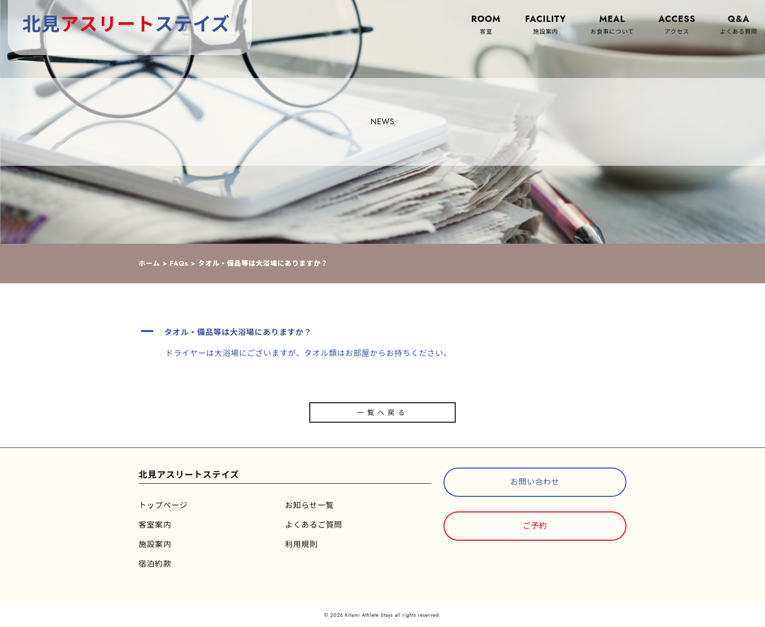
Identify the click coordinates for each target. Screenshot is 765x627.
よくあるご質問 (313, 524)
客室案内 (155, 524)
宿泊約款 (155, 563)
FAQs (179, 263)
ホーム (149, 263)
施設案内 (155, 544)
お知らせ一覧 (309, 505)
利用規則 (301, 544)
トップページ (163, 505)
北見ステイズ (126, 24)
